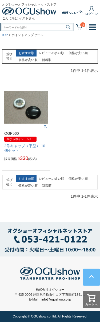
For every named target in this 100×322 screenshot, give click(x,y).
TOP (4, 35)
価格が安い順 (78, 53)
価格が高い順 (28, 60)
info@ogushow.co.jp (56, 299)
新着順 (46, 60)
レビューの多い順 (51, 53)
